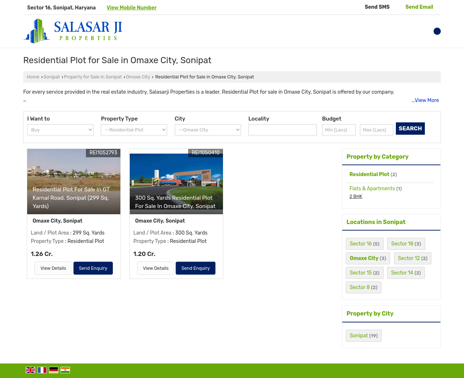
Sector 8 (360, 287)
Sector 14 (402, 273)
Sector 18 (402, 244)
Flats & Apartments (372, 189)
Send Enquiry (93, 268)
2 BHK (355, 196)
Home (33, 77)
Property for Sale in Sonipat (93, 77)
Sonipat (52, 77)
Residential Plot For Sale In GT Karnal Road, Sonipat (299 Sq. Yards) (71, 198)
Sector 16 (361, 244)
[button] (132, 8)
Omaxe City (138, 77)
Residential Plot (369, 174)
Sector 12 (409, 258)
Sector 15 (361, 273)
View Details (53, 268)
